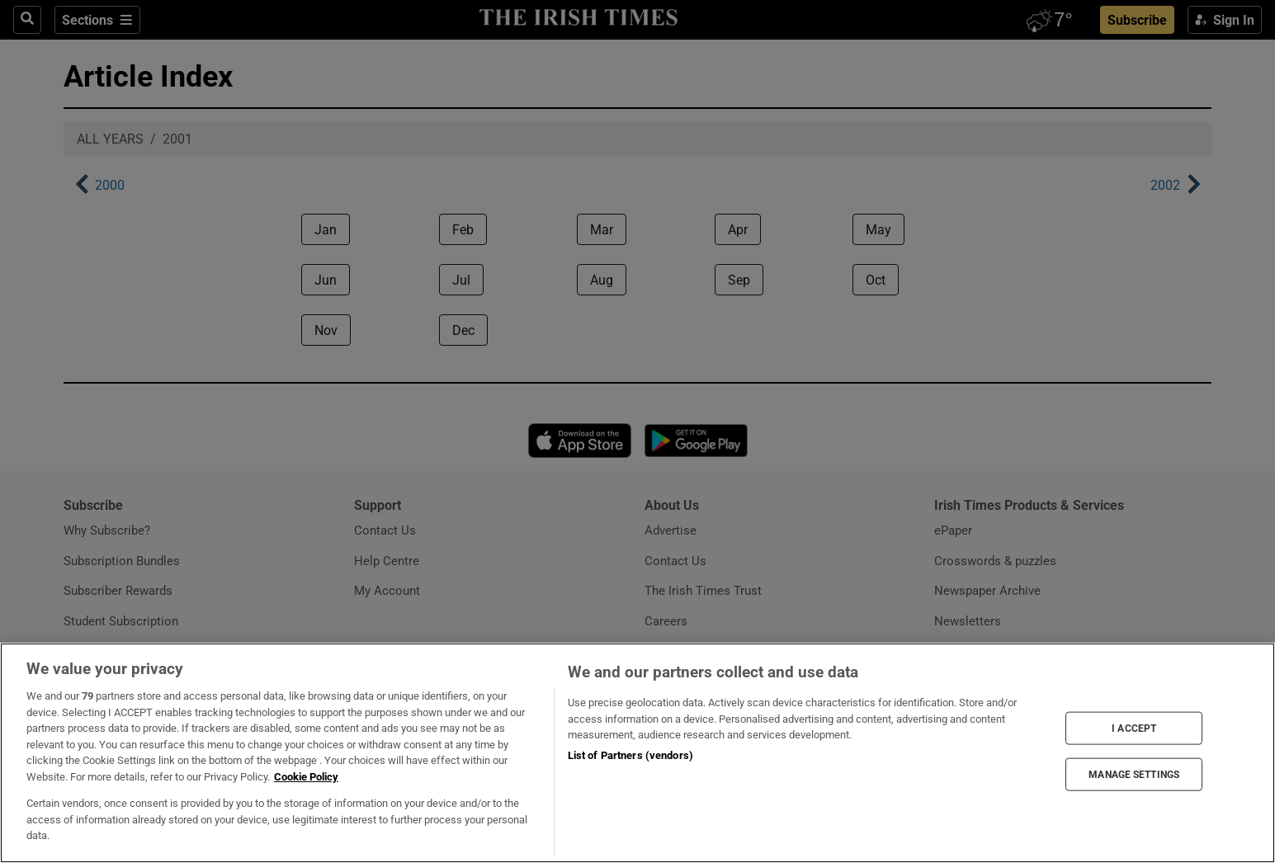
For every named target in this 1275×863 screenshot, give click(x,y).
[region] (637, 753)
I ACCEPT (1134, 727)
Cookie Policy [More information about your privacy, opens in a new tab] (306, 777)
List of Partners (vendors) (630, 755)
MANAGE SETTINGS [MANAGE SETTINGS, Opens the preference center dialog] (1133, 774)
